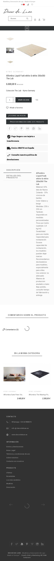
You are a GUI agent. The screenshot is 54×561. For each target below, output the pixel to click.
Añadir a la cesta (23, 100)
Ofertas (9, 473)
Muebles (9, 483)
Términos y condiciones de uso (18, 454)
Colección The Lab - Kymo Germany (20, 91)
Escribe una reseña (17, 116)
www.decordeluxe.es (19, 434)
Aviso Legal (10, 450)
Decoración (10, 487)
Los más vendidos (13, 480)
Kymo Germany (15, 72)
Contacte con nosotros (15, 461)
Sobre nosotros (12, 458)
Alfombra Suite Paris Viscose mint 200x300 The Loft (23, 395)
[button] (37, 100)
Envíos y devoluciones (14, 447)
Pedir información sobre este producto (27, 122)
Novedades (10, 476)
